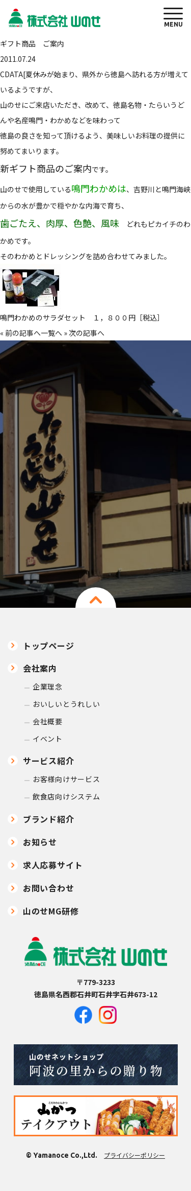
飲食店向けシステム (66, 796)
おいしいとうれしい (66, 704)
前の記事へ (23, 333)
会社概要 (48, 721)
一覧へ (51, 333)
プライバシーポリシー (134, 1155)
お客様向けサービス (66, 779)
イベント (48, 739)
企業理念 (48, 686)
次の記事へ (86, 333)
